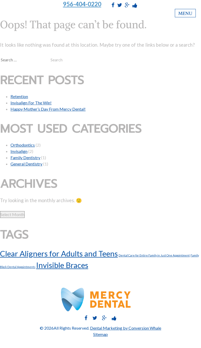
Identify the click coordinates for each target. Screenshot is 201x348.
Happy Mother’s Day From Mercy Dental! (48, 108)
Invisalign (18, 151)
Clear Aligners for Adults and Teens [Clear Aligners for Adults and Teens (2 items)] (59, 253)
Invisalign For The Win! (31, 102)
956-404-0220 (82, 4)
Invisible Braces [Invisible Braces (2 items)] (62, 265)
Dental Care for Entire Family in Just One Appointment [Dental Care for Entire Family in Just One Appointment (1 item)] (154, 255)
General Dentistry (26, 163)
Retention (19, 96)
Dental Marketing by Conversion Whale (125, 327)
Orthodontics (22, 144)
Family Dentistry (25, 157)
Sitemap (100, 334)
